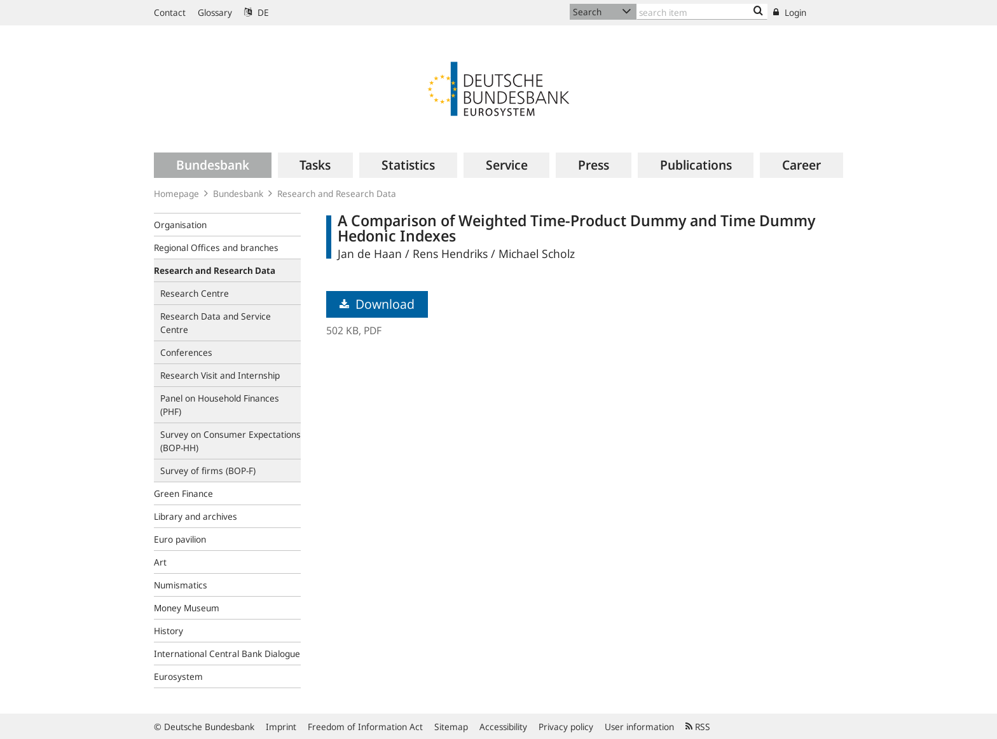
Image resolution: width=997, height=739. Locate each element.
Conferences (186, 352)
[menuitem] (213, 165)
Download (377, 304)
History (168, 631)
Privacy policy (566, 727)
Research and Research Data (336, 193)
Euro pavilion (180, 539)
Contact (170, 12)
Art (160, 562)
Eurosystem (178, 676)
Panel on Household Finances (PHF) (219, 404)
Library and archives (195, 516)
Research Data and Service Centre (215, 323)
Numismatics (180, 585)
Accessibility (503, 727)
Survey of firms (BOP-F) (208, 470)
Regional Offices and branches (216, 247)
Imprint (281, 727)
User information (639, 727)
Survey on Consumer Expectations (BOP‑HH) (230, 441)
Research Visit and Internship (220, 375)
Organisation (180, 225)
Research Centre (194, 293)
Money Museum (186, 608)
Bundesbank (238, 193)
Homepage (176, 193)
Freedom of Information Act (365, 727)
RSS (697, 727)
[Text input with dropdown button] (701, 12)
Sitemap (451, 727)
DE (256, 12)
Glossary (215, 12)
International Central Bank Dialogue (227, 653)
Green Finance (183, 493)
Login (789, 12)
